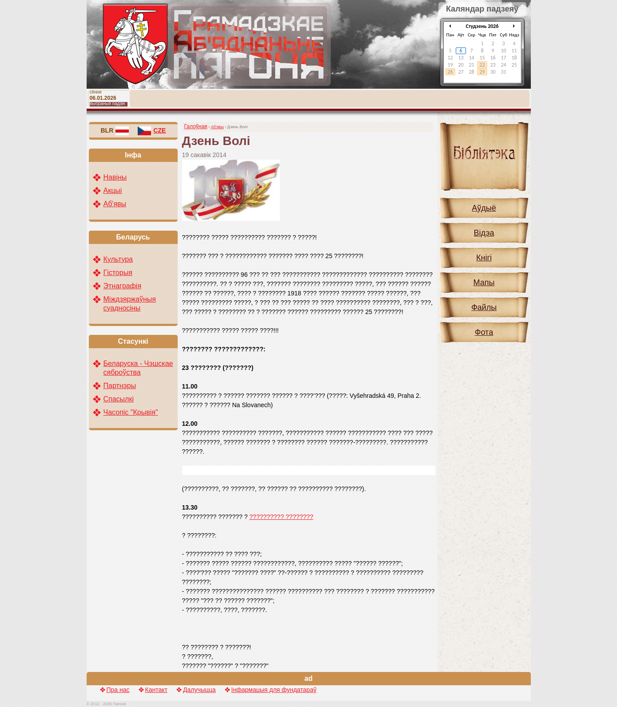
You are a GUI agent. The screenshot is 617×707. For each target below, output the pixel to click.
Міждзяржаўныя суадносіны (129, 303)
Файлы (484, 307)
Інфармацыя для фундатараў (274, 689)
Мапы (484, 282)
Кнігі (484, 257)
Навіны (115, 177)
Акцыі (112, 190)
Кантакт (156, 689)
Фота (484, 332)
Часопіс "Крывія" (130, 412)
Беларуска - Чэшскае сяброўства (138, 368)
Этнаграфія (122, 286)
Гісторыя (117, 272)
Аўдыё (484, 208)
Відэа (484, 232)
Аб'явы (217, 127)
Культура (118, 259)
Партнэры (119, 385)
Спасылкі (118, 399)
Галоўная (195, 126)
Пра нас (118, 689)
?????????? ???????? (281, 516)
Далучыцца (199, 689)
